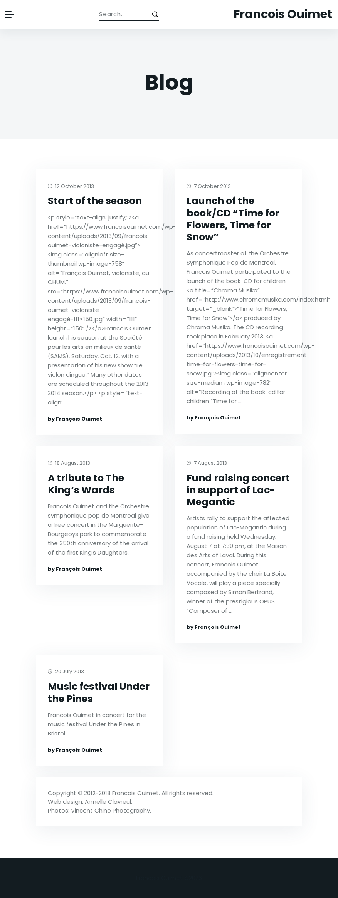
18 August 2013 (69, 463)
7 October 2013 (209, 186)
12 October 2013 (71, 186)
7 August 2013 (207, 463)
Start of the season (95, 201)
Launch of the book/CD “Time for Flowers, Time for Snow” (233, 219)
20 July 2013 (66, 671)
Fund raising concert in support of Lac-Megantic (238, 490)
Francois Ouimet (135, 793)
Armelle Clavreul (108, 801)
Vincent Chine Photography (110, 810)
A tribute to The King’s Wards (86, 484)
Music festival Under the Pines (99, 692)
